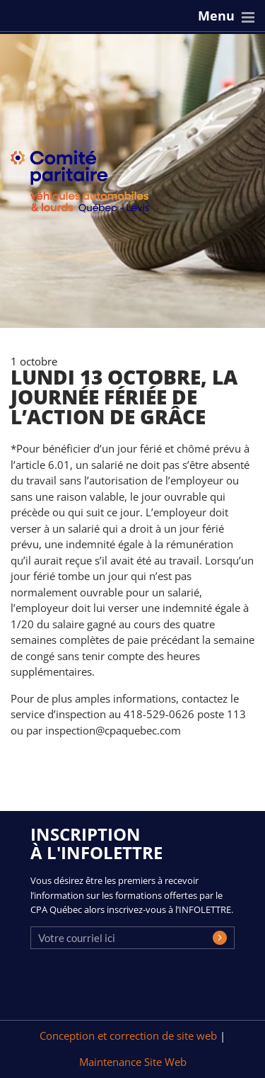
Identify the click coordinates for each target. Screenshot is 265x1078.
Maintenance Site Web (133, 1062)
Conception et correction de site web (130, 1035)
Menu (216, 15)
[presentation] (137, 988)
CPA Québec (88, 184)
